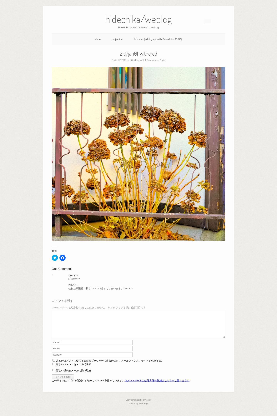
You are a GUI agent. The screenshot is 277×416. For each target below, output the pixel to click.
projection (117, 39)
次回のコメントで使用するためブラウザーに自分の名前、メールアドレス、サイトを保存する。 (110, 365)
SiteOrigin (143, 408)
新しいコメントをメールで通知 (73, 368)
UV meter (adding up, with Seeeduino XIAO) (157, 39)
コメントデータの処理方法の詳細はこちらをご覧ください (156, 385)
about (98, 39)
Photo (162, 60)
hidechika (134, 60)
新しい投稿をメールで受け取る (73, 375)
